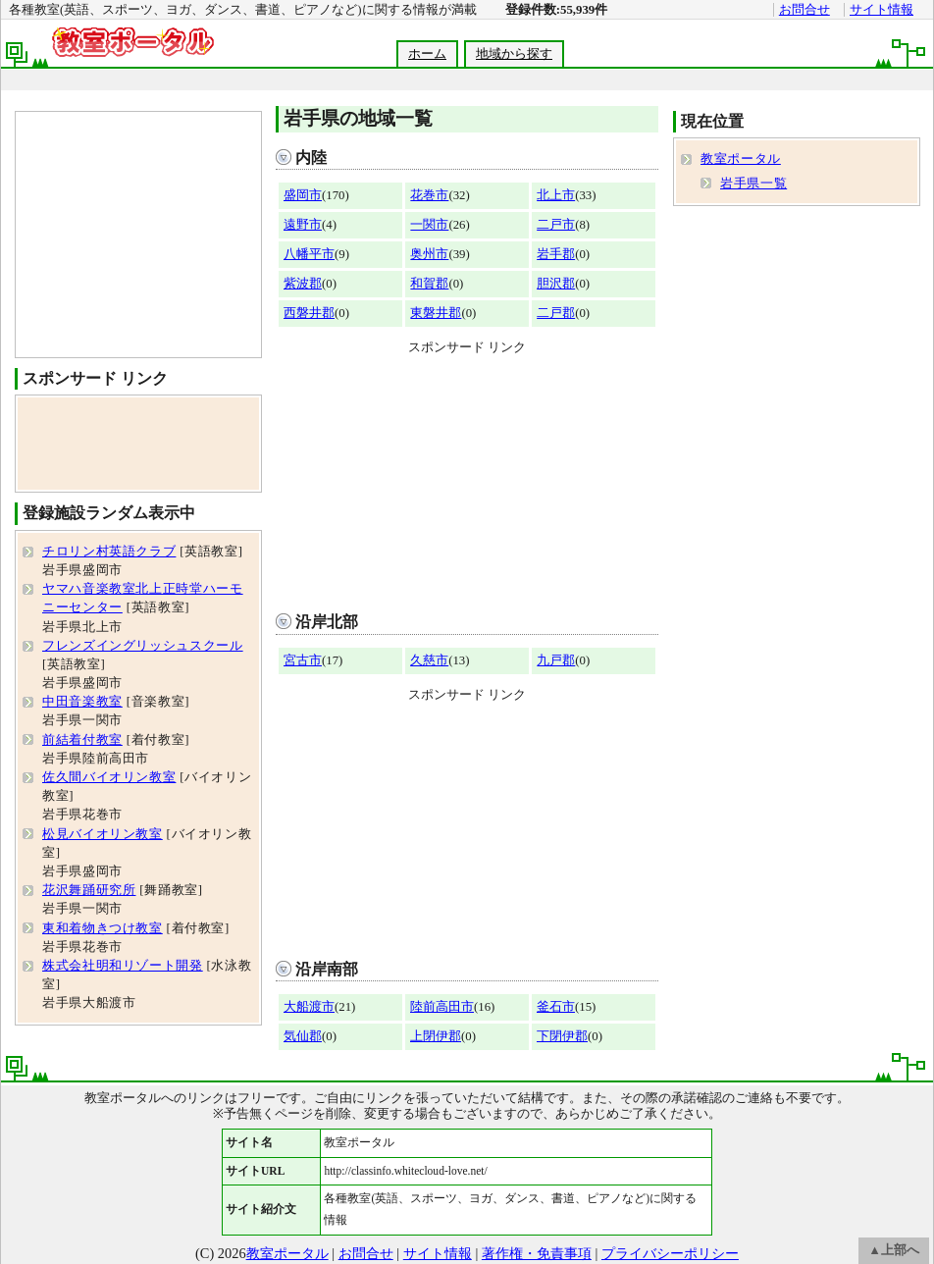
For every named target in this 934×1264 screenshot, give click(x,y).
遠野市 (303, 225)
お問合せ (804, 10)
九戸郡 (556, 660)
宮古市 (303, 660)
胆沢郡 (556, 283)
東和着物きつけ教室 (102, 928)
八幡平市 (309, 254)
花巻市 (429, 195)
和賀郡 (429, 283)
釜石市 (556, 1007)
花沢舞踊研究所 (88, 890)
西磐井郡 (309, 313)
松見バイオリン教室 (102, 834)
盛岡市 (303, 195)
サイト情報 (881, 10)
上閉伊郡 (435, 1036)
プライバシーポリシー (670, 1253)
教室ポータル (740, 159)
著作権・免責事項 (537, 1253)
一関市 (429, 225)
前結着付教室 (82, 740)
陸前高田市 (442, 1007)
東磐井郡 (435, 313)
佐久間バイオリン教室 (109, 777)
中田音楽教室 (82, 702)
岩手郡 (556, 254)
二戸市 (556, 225)
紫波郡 (303, 283)
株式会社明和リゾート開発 (122, 966)
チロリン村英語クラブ (109, 551)
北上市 (556, 195)
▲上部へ (893, 1250)
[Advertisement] (467, 479)
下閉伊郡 (562, 1036)
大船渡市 (309, 1007)
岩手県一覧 (753, 183)
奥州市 (429, 254)
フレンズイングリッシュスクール (142, 646)
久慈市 (429, 660)
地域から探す (514, 54)
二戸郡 (556, 313)
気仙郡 (303, 1036)
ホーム (427, 54)
